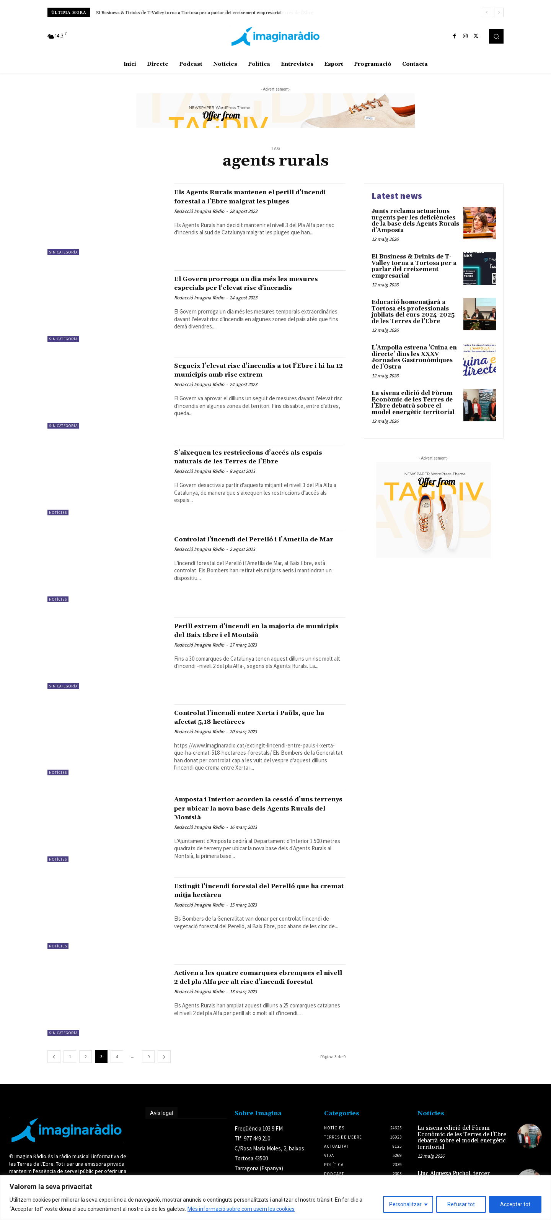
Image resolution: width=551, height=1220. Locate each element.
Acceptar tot (515, 1204)
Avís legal (161, 1113)
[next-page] (164, 1056)
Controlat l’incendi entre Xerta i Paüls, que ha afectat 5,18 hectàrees (255, 717)
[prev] (486, 12)
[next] (499, 12)
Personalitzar (405, 1204)
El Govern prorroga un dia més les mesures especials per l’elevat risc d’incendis (245, 287)
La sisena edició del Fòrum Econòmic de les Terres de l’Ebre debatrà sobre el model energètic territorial (413, 403)
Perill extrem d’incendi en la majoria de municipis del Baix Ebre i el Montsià (256, 630)
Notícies (58, 512)
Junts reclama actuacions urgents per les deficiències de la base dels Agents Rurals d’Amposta (415, 221)
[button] (496, 36)
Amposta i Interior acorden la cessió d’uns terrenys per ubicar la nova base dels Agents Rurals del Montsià (253, 808)
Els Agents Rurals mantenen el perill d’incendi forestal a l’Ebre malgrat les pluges (252, 200)
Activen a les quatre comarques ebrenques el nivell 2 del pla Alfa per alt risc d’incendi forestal (256, 981)
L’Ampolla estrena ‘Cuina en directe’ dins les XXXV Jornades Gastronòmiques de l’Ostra (414, 357)
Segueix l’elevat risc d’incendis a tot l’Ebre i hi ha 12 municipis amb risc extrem (248, 374)
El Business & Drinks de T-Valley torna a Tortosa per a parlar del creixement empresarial (189, 13)
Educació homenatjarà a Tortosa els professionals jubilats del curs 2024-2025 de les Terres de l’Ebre (413, 312)
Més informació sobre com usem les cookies (241, 1209)
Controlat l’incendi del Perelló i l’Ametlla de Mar (239, 543)
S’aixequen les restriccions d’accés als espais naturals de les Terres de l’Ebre (253, 456)
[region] (275, 1197)
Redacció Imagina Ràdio (199, 220)
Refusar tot (461, 1204)
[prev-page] (53, 1056)
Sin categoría (63, 252)
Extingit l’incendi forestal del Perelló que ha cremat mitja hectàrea (251, 890)
